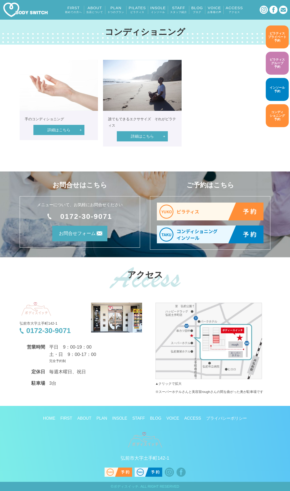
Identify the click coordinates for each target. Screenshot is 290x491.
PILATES (137, 10)
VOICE (214, 10)
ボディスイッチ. (127, 486)
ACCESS (234, 10)
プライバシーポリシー (226, 418)
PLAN (115, 10)
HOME (49, 418)
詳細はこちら (58, 130)
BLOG (197, 10)
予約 (277, 36)
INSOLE (158, 10)
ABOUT (94, 10)
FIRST (73, 10)
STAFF (178, 10)
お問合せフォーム (73, 235)
